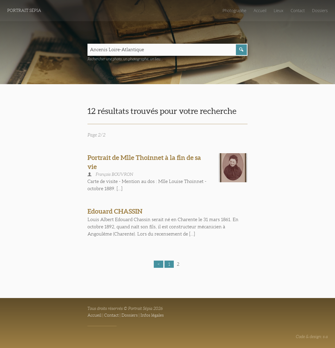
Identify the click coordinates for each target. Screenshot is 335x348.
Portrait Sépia (24, 10)
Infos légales (152, 315)
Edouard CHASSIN (114, 211)
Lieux (278, 10)
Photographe (234, 10)
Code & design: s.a (312, 336)
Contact (298, 10)
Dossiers (320, 10)
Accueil (260, 10)
